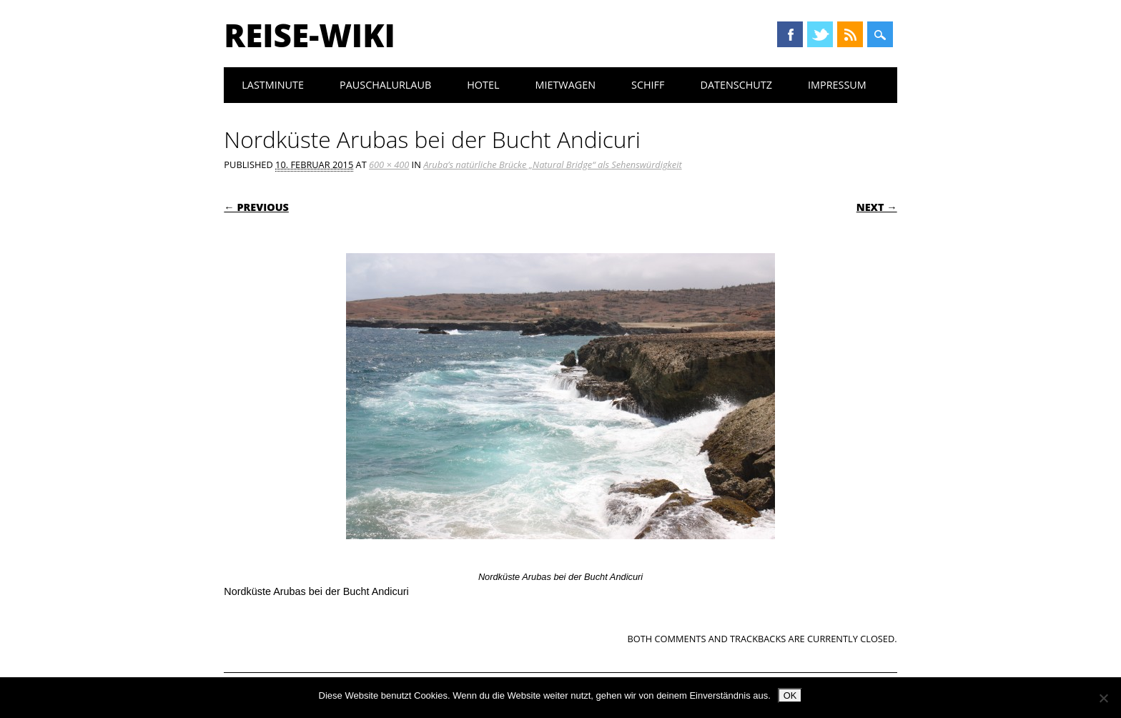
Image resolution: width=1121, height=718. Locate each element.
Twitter (820, 34)
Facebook (790, 34)
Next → (876, 207)
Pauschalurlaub (385, 85)
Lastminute (273, 85)
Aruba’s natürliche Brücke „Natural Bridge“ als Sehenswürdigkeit (552, 164)
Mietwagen (565, 85)
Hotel (483, 85)
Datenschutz (736, 85)
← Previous (256, 207)
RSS (850, 34)
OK (790, 695)
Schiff (647, 85)
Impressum (837, 85)
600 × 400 (389, 164)
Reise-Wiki (309, 35)
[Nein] (1103, 698)
